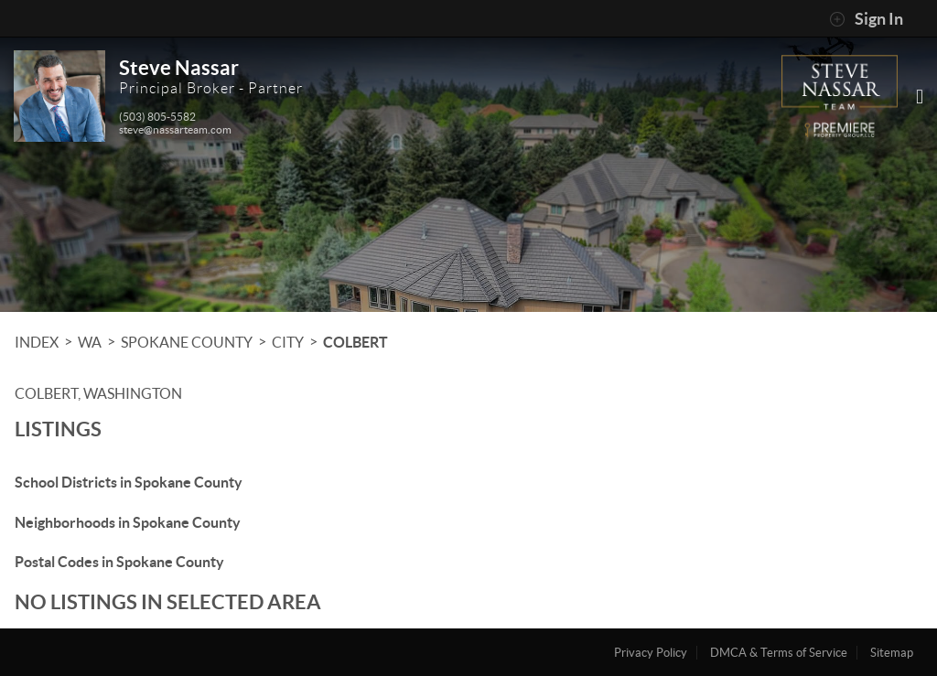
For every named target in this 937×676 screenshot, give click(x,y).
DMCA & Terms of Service (778, 653)
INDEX (37, 342)
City (288, 342)
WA (90, 342)
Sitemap (891, 653)
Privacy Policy (650, 653)
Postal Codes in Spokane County (119, 561)
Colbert (355, 342)
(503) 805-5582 (157, 117)
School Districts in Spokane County (128, 482)
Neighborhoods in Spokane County (128, 522)
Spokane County (187, 342)
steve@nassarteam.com (175, 129)
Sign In (866, 19)
